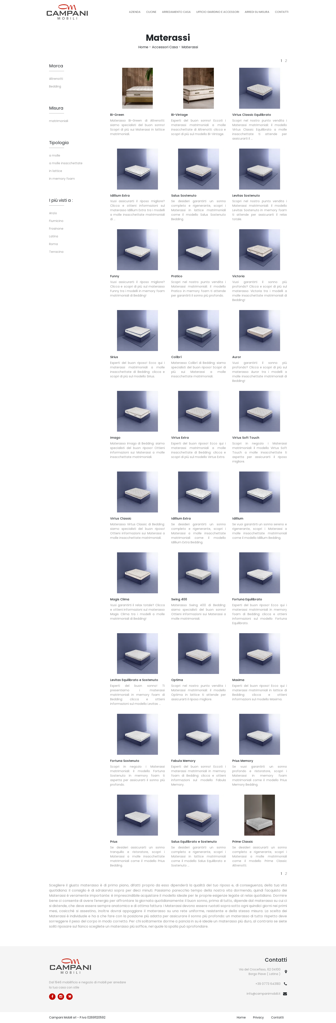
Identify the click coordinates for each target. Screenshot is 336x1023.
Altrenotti (56, 79)
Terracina (56, 252)
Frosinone (56, 228)
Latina (53, 236)
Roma (53, 244)
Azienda (135, 12)
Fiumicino (56, 221)
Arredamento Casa (176, 12)
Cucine (151, 12)
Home (143, 47)
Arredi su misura (257, 12)
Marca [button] (56, 66)
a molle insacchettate (65, 163)
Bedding (55, 86)
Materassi (190, 47)
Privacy (258, 1017)
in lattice (55, 171)
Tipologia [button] (59, 143)
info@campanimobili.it (263, 993)
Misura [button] (56, 108)
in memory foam (62, 178)
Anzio (53, 213)
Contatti (281, 12)
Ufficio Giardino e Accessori (217, 12)
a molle (54, 155)
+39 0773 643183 (267, 984)
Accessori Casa (165, 47)
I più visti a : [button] (61, 200)
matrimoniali (58, 121)
